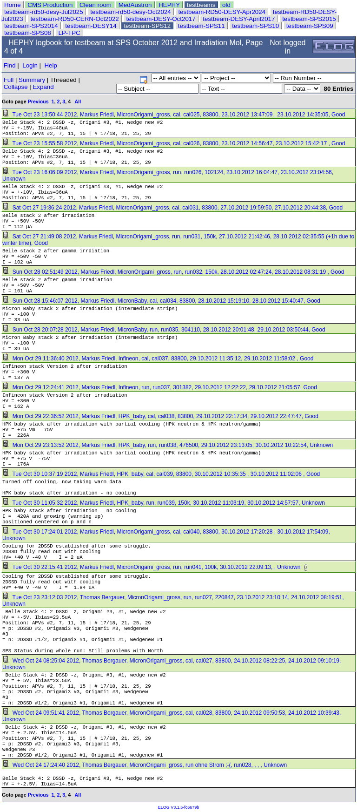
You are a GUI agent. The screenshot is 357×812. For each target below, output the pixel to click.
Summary (32, 79)
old (226, 4)
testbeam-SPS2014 (31, 25)
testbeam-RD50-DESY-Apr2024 (221, 11)
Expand (43, 86)
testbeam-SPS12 (147, 25)
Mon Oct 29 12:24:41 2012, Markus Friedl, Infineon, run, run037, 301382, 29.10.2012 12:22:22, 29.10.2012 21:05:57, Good (160, 387)
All (78, 101)
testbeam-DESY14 (90, 25)
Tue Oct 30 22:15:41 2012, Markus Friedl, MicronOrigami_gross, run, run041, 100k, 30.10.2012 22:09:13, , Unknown (152, 567)
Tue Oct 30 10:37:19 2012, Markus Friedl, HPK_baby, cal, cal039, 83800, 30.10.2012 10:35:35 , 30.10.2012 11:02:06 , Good (162, 474)
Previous (38, 101)
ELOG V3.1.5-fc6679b (178, 807)
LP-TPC (69, 32)
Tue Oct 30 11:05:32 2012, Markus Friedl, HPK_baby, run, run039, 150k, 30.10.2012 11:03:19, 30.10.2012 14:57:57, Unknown (164, 503)
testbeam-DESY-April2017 (239, 18)
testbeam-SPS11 (201, 25)
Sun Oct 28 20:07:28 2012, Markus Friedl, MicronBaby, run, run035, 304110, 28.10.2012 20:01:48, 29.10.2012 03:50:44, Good (164, 329)
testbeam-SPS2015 (309, 18)
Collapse (16, 86)
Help (50, 65)
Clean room (95, 4)
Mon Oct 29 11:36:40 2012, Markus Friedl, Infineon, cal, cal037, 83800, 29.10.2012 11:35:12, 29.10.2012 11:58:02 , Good (158, 358)
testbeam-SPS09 (309, 25)
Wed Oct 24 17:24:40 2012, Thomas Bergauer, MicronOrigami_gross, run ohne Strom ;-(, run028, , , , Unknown (145, 765)
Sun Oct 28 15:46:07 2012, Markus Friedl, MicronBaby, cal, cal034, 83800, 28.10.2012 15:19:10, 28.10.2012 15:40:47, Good (162, 301)
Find (10, 65)
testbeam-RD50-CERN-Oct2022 (74, 18)
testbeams (201, 4)
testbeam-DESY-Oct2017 (160, 18)
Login (30, 65)
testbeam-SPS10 (255, 25)
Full (8, 79)
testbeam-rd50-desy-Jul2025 (43, 11)
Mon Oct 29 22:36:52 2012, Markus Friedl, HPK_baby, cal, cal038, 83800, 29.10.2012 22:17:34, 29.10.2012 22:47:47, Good (161, 416)
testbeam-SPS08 (27, 32)
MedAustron (135, 4)
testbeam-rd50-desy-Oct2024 (130, 11)
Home (12, 4)
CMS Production (50, 4)
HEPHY (169, 4)
